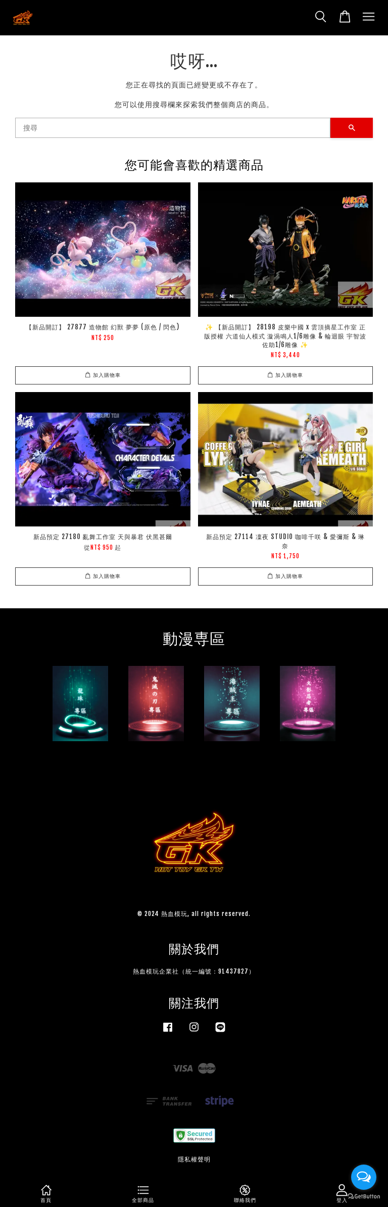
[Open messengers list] (363, 1177)
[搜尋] (172, 128)
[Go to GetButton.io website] (364, 1196)
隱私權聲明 (194, 1159)
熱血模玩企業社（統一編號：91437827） (194, 971)
